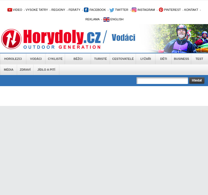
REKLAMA (92, 19)
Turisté (100, 58)
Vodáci (36, 58)
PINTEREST (169, 9)
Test (199, 58)
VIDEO (14, 9)
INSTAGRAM (143, 9)
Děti (163, 58)
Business (181, 58)
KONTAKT (191, 9)
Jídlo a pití (46, 69)
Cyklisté (55, 58)
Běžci (78, 58)
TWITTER (118, 9)
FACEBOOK (95, 9)
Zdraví (25, 69)
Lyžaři (146, 58)
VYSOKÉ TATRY (37, 9)
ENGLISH (113, 19)
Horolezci (13, 58)
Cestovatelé (123, 58)
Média (8, 69)
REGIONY (58, 9)
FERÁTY (74, 9)
